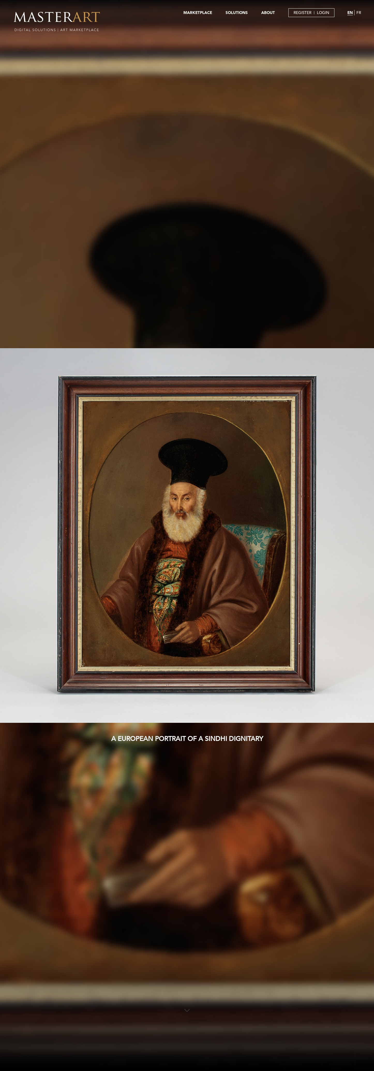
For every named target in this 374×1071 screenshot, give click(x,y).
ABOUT (268, 12)
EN (350, 12)
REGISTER (302, 12)
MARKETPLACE (197, 12)
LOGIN (323, 12)
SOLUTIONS (237, 12)
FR (358, 12)
